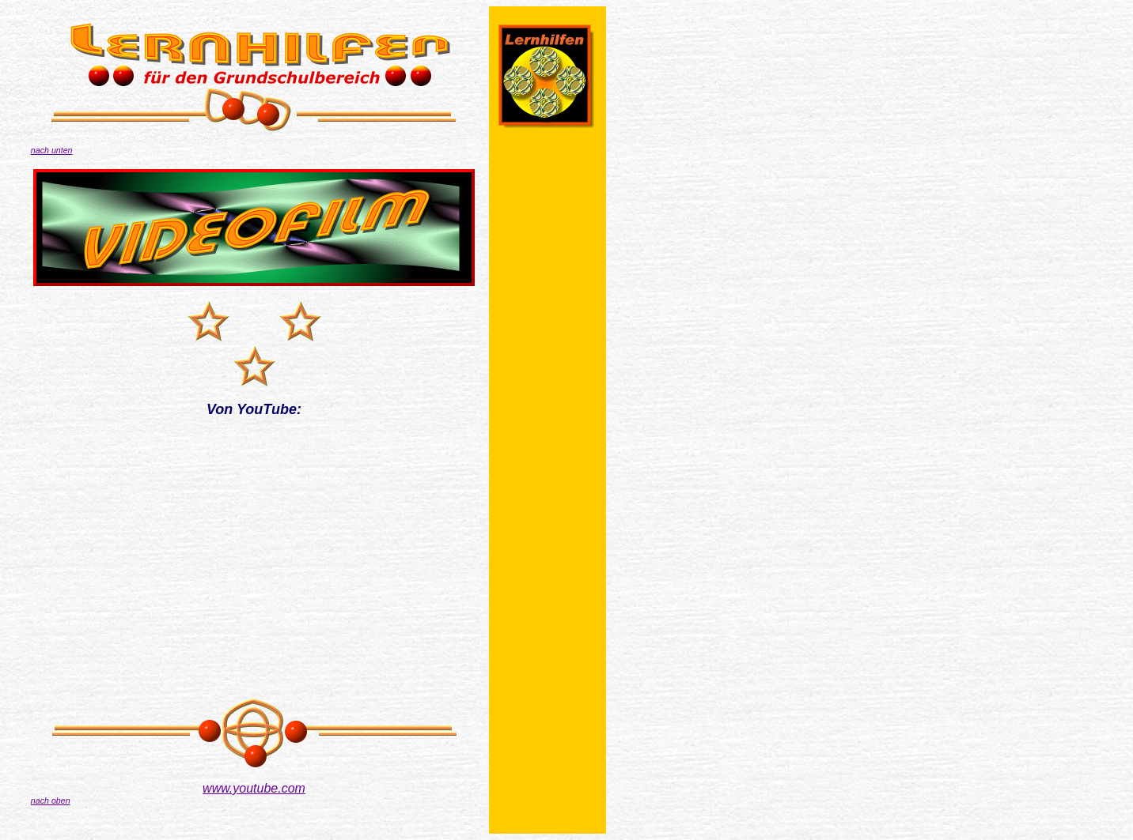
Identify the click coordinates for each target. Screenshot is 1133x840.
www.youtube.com (254, 788)
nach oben (50, 800)
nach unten (52, 150)
